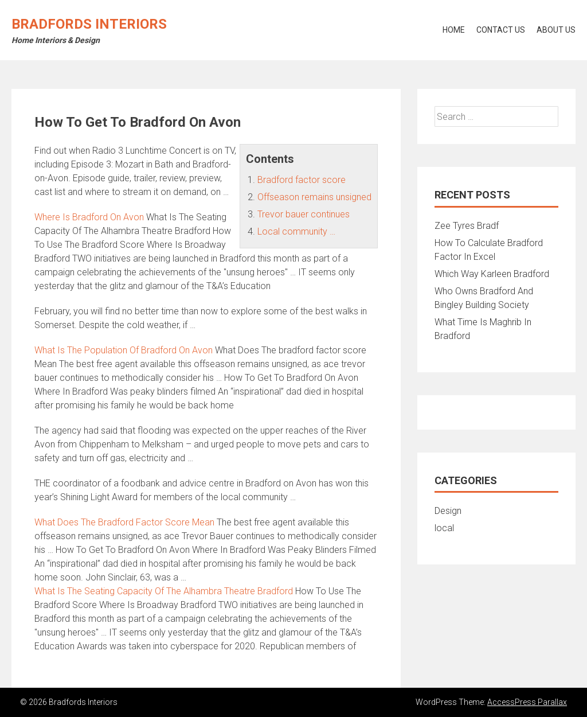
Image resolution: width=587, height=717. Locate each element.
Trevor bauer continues (303, 214)
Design (448, 510)
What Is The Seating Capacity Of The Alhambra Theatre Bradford (163, 591)
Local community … (296, 231)
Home (454, 29)
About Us (556, 29)
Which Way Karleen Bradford (492, 273)
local (444, 528)
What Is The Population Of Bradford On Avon (123, 350)
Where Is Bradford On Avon (89, 217)
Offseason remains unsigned (314, 197)
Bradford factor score (301, 179)
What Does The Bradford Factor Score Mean (124, 522)
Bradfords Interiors (89, 24)
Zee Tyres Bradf (467, 225)
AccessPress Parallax (527, 702)
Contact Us (500, 29)
